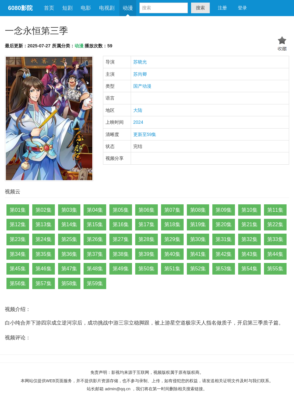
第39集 (146, 254)
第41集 (198, 254)
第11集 (275, 210)
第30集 (198, 239)
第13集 (43, 224)
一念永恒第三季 (36, 31)
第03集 (69, 210)
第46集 (43, 268)
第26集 (95, 239)
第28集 (146, 239)
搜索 (200, 7)
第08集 (198, 210)
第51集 (172, 268)
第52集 (198, 268)
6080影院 (20, 8)
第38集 (121, 254)
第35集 (43, 254)
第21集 (249, 224)
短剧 (67, 8)
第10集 (249, 210)
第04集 (95, 210)
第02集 (43, 210)
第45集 (18, 268)
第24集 (43, 239)
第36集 (69, 254)
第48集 (95, 268)
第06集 (146, 210)
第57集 (43, 283)
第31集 (224, 239)
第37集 (95, 254)
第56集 (18, 283)
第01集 (18, 210)
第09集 (224, 210)
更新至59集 (145, 134)
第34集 (18, 254)
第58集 (69, 283)
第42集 (224, 254)
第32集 (249, 239)
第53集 (224, 268)
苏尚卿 (140, 74)
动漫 (128, 8)
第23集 (18, 239)
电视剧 (107, 8)
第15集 (95, 224)
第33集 (275, 239)
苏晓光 (140, 61)
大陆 (137, 110)
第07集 (172, 210)
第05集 (121, 210)
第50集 (146, 268)
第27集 (121, 239)
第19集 (198, 224)
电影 (86, 8)
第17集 (146, 224)
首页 (49, 8)
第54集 (249, 268)
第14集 (69, 224)
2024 (138, 122)
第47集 (69, 268)
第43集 (249, 254)
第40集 (172, 254)
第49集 (121, 268)
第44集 (275, 254)
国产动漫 (142, 86)
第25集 (69, 239)
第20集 (224, 224)
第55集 (275, 268)
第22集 (275, 224)
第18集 (172, 224)
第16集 (121, 224)
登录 (242, 7)
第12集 (18, 224)
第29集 (172, 239)
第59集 (95, 283)
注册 (222, 7)
